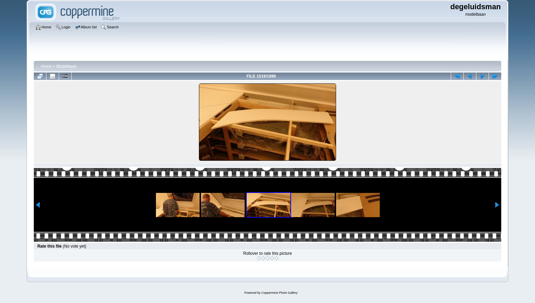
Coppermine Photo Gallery (279, 292)
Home (46, 66)
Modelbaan (66, 66)
